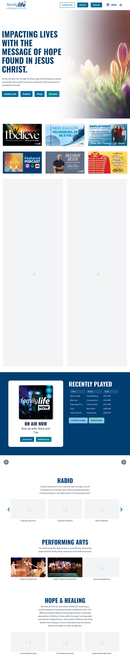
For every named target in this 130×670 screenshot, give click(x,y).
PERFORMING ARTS (65, 541)
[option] (28, 510)
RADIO (65, 480)
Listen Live (67, 5)
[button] (8, 509)
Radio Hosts (43, 439)
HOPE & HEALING (65, 600)
